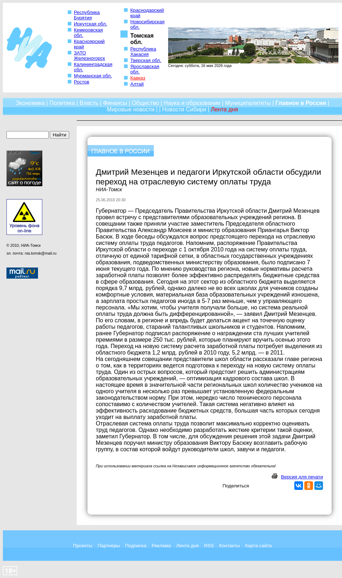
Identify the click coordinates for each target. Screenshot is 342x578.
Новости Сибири (184, 109)
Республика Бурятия (87, 15)
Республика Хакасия (143, 51)
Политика (62, 103)
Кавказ (137, 78)
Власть (89, 103)
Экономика (30, 103)
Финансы (115, 103)
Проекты (82, 545)
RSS (209, 545)
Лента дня (187, 545)
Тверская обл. (145, 60)
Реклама (161, 545)
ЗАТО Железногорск (89, 55)
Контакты (229, 545)
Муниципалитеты (248, 103)
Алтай (136, 84)
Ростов (81, 82)
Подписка (135, 545)
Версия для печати (302, 477)
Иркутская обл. (90, 24)
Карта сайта (258, 545)
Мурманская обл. (93, 75)
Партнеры (109, 545)
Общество (145, 103)
